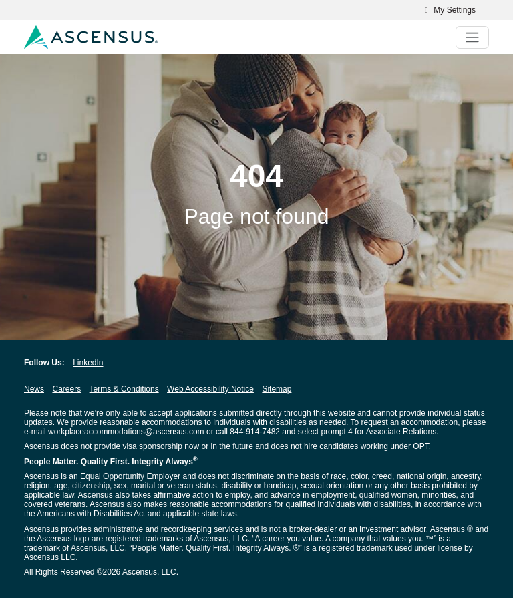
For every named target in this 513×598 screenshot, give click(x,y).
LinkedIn (88, 362)
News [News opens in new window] (34, 389)
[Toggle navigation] (472, 37)
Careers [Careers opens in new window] (66, 389)
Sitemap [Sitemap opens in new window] (276, 389)
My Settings (448, 10)
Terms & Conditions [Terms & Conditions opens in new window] (124, 389)
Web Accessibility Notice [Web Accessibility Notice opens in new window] (210, 389)
